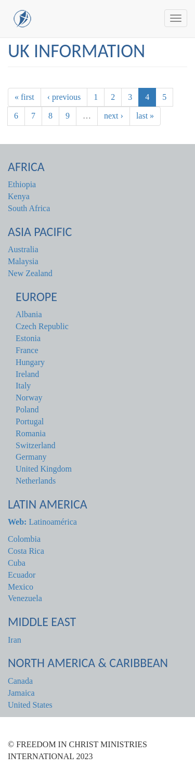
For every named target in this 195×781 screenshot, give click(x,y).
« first (24, 97)
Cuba (16, 562)
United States (30, 704)
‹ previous (64, 97)
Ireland (27, 374)
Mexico (20, 586)
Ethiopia (22, 184)
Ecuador (21, 574)
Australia (23, 249)
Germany (31, 456)
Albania (29, 314)
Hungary (30, 362)
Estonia (28, 338)
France (27, 350)
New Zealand (30, 273)
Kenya (19, 196)
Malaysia (23, 261)
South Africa (29, 208)
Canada (20, 680)
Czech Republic (42, 326)
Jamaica (21, 692)
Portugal (30, 421)
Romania (31, 433)
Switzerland (35, 445)
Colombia (24, 539)
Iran (14, 639)
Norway (29, 397)
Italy (23, 385)
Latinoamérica (42, 521)
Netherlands (36, 480)
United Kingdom (44, 468)
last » (145, 115)
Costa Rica (26, 550)
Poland (27, 409)
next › (113, 115)
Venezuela (25, 598)
